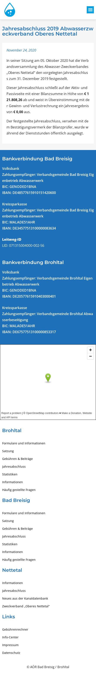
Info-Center (10, 637)
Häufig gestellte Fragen (19, 490)
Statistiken (9, 474)
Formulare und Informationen (23, 443)
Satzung (8, 451)
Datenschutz (11, 653)
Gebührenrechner (15, 629)
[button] (90, 9)
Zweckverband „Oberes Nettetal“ (26, 606)
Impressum (10, 645)
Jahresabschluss (14, 466)
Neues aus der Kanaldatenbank (25, 598)
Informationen (12, 482)
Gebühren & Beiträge (17, 459)
